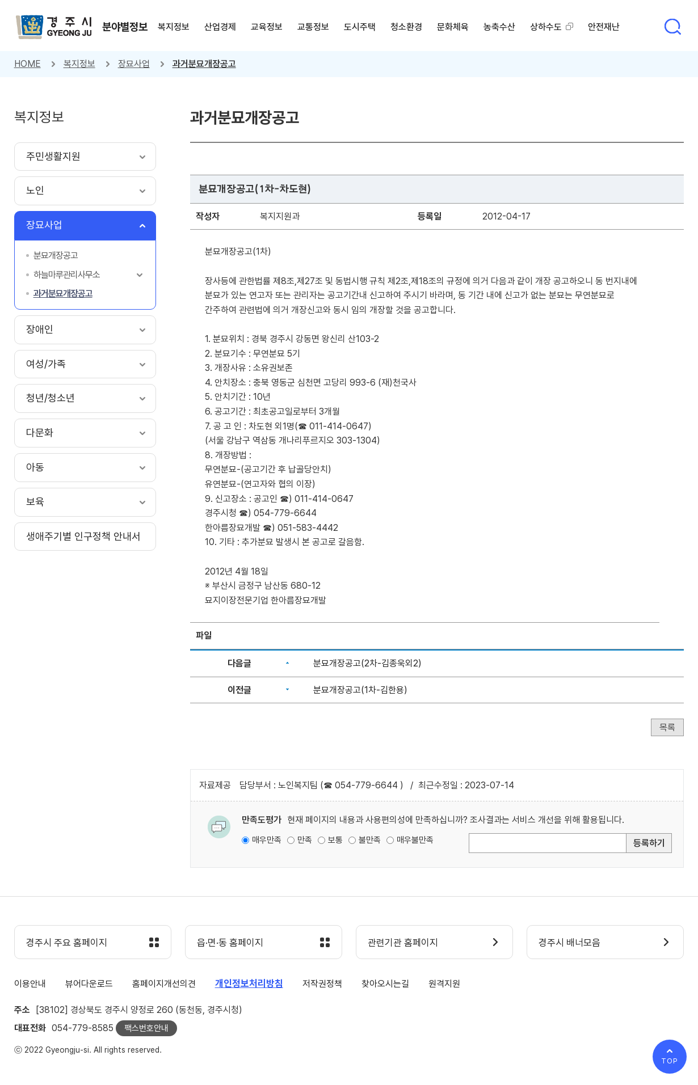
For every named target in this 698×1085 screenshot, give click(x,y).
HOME (27, 63)
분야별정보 (125, 26)
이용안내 (30, 983)
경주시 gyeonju (54, 27)
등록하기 (649, 843)
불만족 (370, 840)
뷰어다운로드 (89, 983)
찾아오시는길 (385, 983)
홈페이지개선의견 (164, 983)
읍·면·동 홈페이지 (230, 942)
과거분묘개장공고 (204, 63)
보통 (335, 840)
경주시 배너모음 (569, 942)
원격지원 (444, 983)
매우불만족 (415, 840)
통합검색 (672, 26)
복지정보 (79, 63)
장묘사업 (134, 63)
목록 (667, 727)
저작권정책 (322, 983)
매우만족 (266, 840)
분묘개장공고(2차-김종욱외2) (367, 663)
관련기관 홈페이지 (403, 942)
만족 (304, 840)
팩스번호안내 (146, 1028)
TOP (669, 1061)
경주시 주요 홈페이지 (66, 942)
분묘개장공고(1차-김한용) (360, 690)
